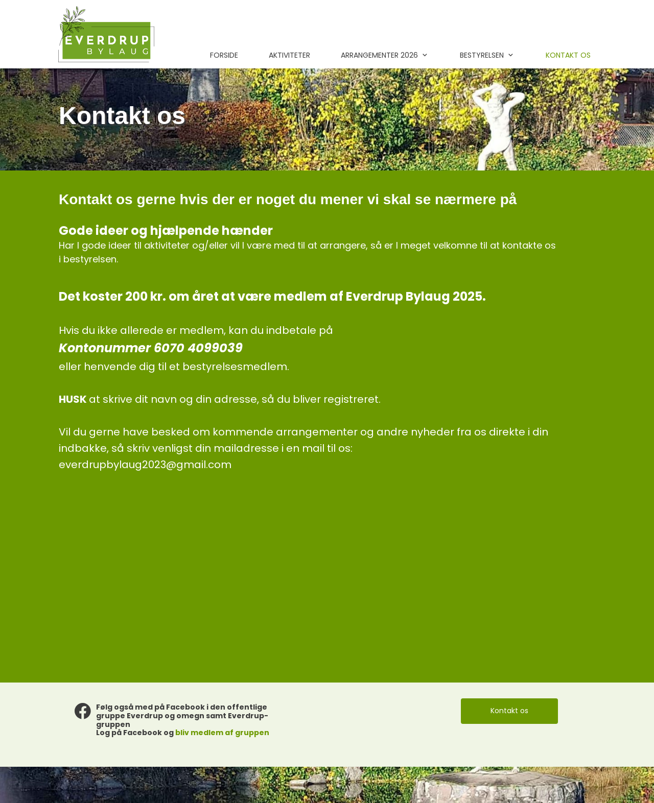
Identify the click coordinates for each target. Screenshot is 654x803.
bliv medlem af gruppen (222, 732)
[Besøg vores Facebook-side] (83, 711)
